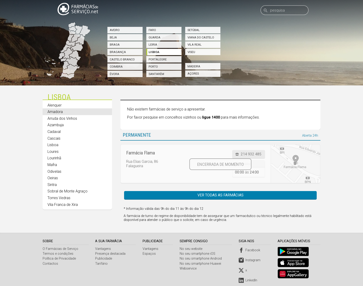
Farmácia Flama (140, 153)
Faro (152, 30)
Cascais (53, 138)
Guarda (154, 37)
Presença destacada (111, 254)
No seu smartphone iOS (198, 254)
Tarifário (102, 264)
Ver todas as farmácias (220, 195)
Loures (53, 151)
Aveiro (115, 30)
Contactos (50, 264)
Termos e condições (58, 254)
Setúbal (194, 30)
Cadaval (54, 131)
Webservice (189, 268)
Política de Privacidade (59, 259)
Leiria (153, 44)
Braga (115, 44)
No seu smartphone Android (202, 259)
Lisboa (154, 52)
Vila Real (195, 44)
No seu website (192, 249)
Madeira (194, 66)
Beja (113, 37)
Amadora (55, 112)
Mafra (52, 165)
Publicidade (104, 259)
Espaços (149, 254)
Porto (153, 66)
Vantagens (103, 249)
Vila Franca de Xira (62, 204)
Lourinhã (54, 158)
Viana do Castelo (201, 37)
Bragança (118, 52)
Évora (114, 74)
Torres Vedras (58, 198)
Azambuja (55, 125)
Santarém (156, 74)
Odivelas (54, 171)
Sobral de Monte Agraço (67, 191)
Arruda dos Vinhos (62, 118)
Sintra (52, 184)
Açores (193, 73)
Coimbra (116, 66)
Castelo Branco (122, 59)
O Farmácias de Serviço (60, 249)
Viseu (191, 52)
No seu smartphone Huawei (201, 264)
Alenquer (54, 105)
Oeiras (52, 178)
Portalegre (158, 59)
